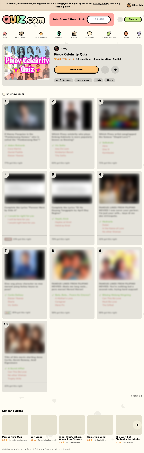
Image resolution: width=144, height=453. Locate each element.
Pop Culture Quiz (12, 437)
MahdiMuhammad (47, 440)
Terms (30, 449)
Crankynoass (73, 442)
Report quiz (136, 395)
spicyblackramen (18, 440)
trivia (98, 80)
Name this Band (96, 437)
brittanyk (128, 442)
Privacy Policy (101, 4)
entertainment (83, 80)
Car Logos (36, 437)
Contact (20, 449)
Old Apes (8, 449)
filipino (110, 80)
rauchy (64, 48)
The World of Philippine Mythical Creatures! (127, 439)
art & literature (63, 80)
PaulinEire (100, 440)
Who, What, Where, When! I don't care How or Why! (70, 439)
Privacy (38, 449)
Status (48, 449)
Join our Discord (62, 449)
